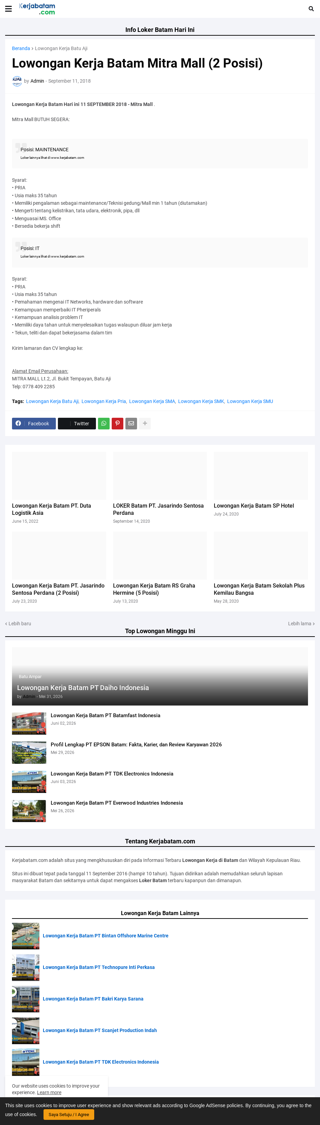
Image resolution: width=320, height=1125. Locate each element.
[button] (8, 9)
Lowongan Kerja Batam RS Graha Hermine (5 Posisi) (154, 589)
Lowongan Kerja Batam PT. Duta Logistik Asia (51, 509)
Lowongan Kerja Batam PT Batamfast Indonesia (105, 715)
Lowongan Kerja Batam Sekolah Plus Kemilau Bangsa (259, 589)
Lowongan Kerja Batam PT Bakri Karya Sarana (93, 999)
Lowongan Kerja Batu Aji (61, 48)
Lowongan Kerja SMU (250, 401)
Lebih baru (20, 623)
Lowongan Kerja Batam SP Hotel (254, 505)
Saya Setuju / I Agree (69, 1114)
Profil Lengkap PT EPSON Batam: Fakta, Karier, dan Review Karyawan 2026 (136, 745)
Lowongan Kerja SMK (201, 401)
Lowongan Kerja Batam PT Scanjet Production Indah (100, 1030)
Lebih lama (299, 623)
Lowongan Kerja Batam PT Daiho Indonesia (83, 688)
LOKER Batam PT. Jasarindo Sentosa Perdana (158, 509)
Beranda (21, 48)
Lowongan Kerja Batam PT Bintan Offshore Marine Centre (106, 935)
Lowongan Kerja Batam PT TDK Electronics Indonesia (112, 774)
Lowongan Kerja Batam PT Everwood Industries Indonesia (117, 803)
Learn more (49, 1092)
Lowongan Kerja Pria (104, 401)
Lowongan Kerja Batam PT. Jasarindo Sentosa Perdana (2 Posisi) (58, 589)
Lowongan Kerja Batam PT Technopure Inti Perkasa (99, 967)
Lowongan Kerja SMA (152, 401)
